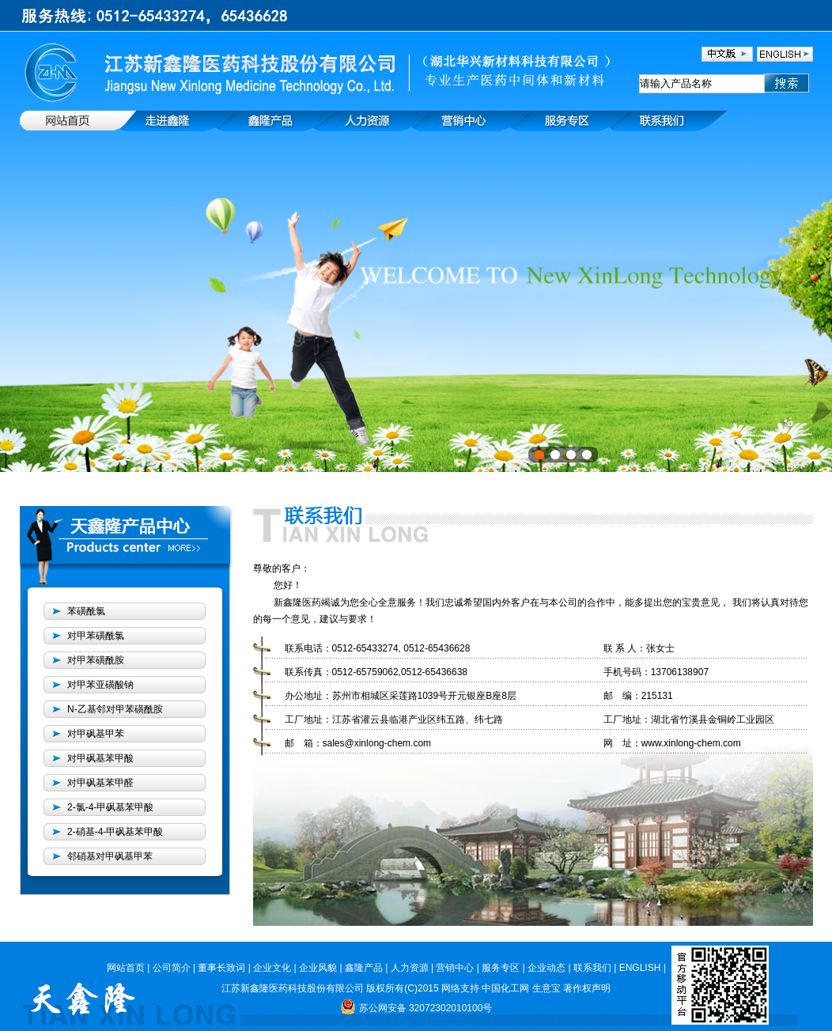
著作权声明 (587, 988)
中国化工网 (504, 988)
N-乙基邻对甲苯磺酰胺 (115, 709)
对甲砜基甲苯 (95, 733)
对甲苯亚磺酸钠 (100, 684)
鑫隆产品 (364, 967)
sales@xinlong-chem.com (377, 743)
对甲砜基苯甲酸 (100, 758)
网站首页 (126, 967)
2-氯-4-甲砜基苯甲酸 (110, 807)
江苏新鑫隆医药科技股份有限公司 (292, 988)
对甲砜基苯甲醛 (100, 782)
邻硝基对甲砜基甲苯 (110, 856)
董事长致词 (221, 967)
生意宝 (546, 988)
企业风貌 (318, 967)
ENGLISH (640, 967)
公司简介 (172, 967)
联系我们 (592, 967)
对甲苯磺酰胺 (95, 660)
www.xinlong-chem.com (691, 743)
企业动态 (546, 967)
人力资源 (410, 967)
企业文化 (272, 967)
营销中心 (455, 967)
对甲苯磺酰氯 (95, 635)
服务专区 (501, 967)
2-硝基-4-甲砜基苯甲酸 (115, 831)
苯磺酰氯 (86, 611)
